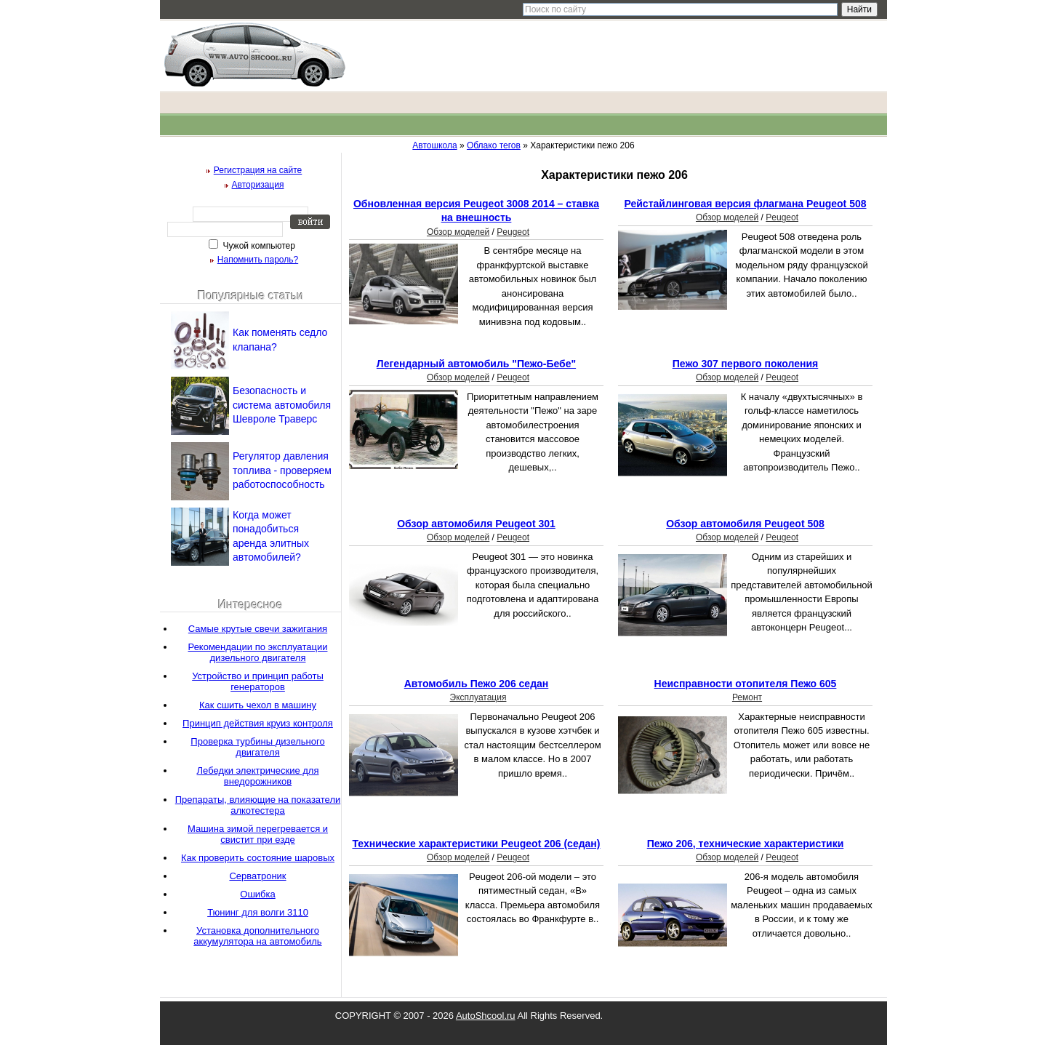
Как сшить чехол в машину (257, 705)
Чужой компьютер (257, 246)
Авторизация (258, 185)
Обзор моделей (458, 232)
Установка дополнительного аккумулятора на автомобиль (257, 936)
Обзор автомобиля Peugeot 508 (745, 523)
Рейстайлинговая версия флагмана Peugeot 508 (745, 203)
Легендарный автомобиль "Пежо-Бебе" (476, 363)
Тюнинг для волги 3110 (257, 912)
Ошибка (257, 894)
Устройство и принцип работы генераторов (258, 681)
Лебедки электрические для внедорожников (258, 776)
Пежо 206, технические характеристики (745, 843)
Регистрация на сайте (258, 170)
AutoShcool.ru (486, 1015)
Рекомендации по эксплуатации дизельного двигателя (258, 652)
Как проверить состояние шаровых (257, 857)
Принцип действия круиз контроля (257, 723)
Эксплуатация (478, 697)
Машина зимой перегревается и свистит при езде (258, 834)
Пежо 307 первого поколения (746, 363)
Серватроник (257, 875)
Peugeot (513, 232)
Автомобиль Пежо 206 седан (476, 683)
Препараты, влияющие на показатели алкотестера (258, 805)
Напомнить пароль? (257, 260)
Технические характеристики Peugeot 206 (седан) (477, 843)
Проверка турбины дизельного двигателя (257, 747)
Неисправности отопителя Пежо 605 (745, 683)
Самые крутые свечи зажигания (257, 628)
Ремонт (747, 697)
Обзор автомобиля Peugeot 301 (476, 523)
